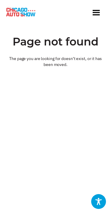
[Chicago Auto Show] (21, 13)
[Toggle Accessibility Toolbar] (99, 201)
